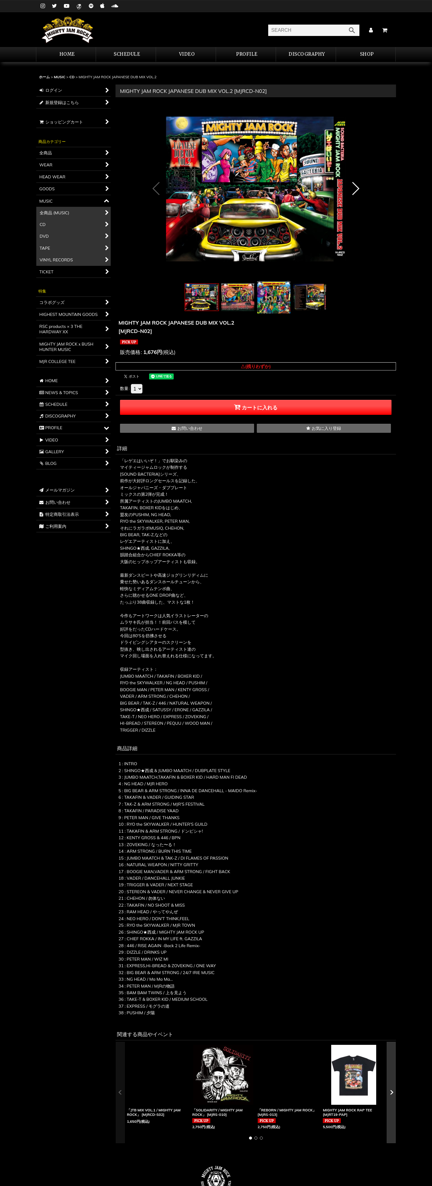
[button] (246, 54)
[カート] (384, 30)
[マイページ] (370, 30)
